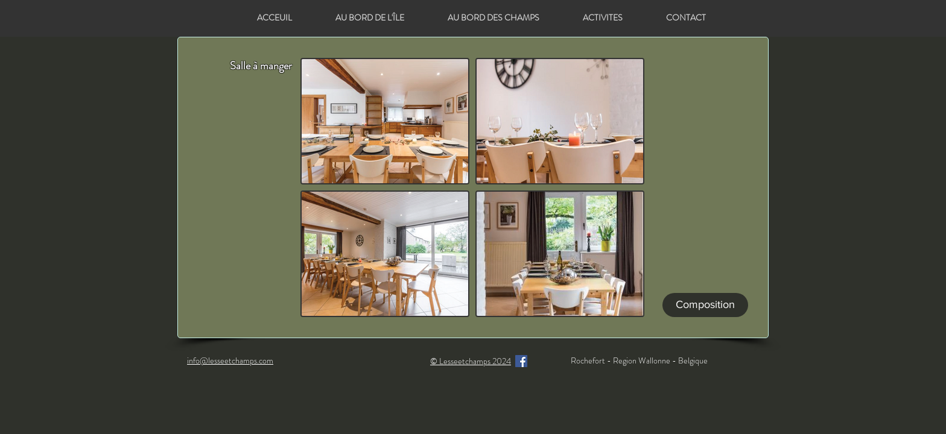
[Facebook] (521, 361)
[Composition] (705, 305)
